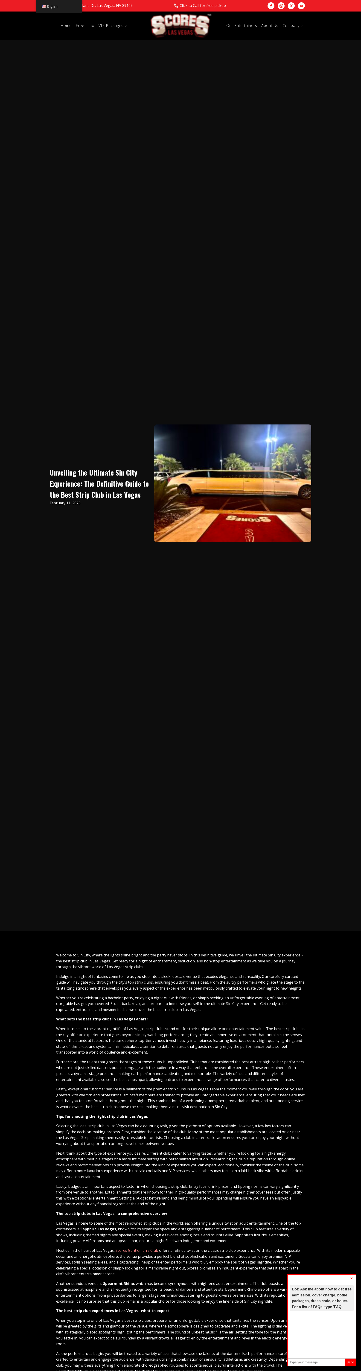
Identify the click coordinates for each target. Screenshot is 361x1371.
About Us (269, 25)
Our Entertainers (241, 25)
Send (350, 1362)
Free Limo (85, 25)
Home (66, 25)
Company (291, 25)
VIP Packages (111, 25)
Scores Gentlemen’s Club (137, 1250)
